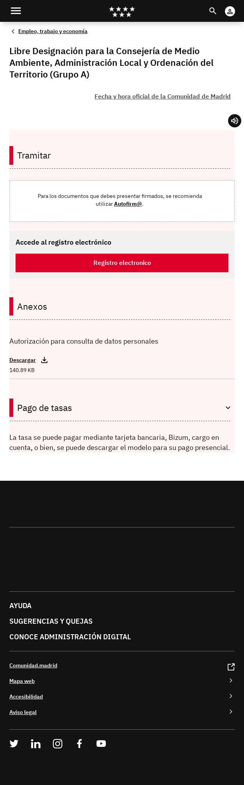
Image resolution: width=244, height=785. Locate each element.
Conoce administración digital (70, 636)
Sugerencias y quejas (51, 621)
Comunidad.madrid (33, 665)
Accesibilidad (26, 696)
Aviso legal (23, 712)
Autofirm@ (128, 203)
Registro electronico (122, 262)
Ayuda (20, 605)
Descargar (22, 359)
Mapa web (22, 680)
